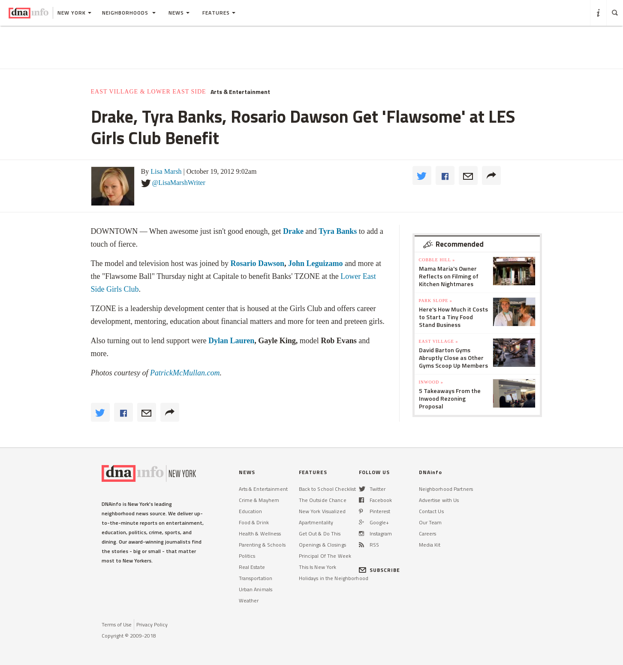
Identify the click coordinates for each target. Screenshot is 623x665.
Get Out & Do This (320, 533)
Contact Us (431, 511)
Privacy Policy (152, 624)
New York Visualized (322, 511)
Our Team (430, 522)
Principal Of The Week (325, 556)
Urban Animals (256, 589)
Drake (293, 231)
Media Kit (430, 545)
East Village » (438, 341)
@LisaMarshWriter (178, 182)
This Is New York (318, 567)
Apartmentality (316, 522)
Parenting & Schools (262, 545)
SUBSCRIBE (379, 570)
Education (250, 511)
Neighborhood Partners (446, 489)
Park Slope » (435, 300)
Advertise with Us (439, 500)
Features (218, 13)
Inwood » (431, 382)
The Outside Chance (322, 500)
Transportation (256, 578)
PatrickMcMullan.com (185, 373)
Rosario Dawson (257, 263)
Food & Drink (254, 522)
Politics (247, 556)
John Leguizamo (314, 263)
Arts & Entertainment (240, 91)
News (179, 13)
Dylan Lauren (231, 340)
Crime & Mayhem (259, 500)
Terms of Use (117, 624)
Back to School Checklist (327, 489)
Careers (427, 533)
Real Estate (252, 567)
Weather (249, 600)
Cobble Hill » (437, 259)
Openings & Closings (322, 545)
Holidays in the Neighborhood (333, 578)
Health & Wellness (260, 533)
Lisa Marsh (165, 171)
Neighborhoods (129, 13)
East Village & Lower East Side (148, 91)
